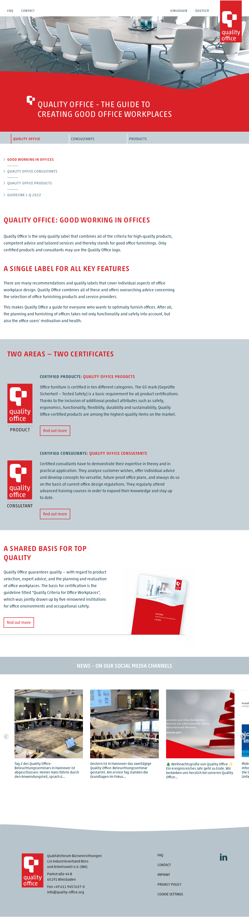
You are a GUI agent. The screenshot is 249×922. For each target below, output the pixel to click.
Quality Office (26, 144)
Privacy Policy (169, 890)
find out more (55, 436)
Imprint (163, 880)
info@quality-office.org (65, 898)
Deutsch (202, 11)
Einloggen (179, 11)
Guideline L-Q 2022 (24, 200)
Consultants (82, 144)
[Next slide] (243, 742)
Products (138, 144)
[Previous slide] (6, 742)
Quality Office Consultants (32, 177)
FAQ (10, 11)
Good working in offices (30, 165)
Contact (28, 11)
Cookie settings (170, 900)
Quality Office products (29, 188)
